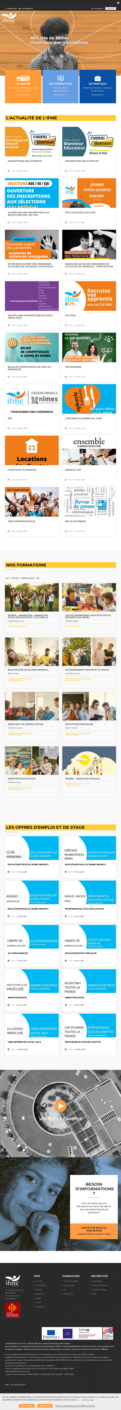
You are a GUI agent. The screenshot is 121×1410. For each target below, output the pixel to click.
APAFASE (110, 8)
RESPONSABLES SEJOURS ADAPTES (83, 1042)
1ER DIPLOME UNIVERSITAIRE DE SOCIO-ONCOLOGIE (30, 316)
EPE (10, 418)
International (68, 1294)
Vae (64, 1289)
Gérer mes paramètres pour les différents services (75, 1406)
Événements (39, 1294)
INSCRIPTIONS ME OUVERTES (81, 161)
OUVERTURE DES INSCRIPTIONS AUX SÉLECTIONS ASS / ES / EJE (28, 213)
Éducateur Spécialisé (79, 724)
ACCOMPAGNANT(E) (18, 953)
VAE (37, 578)
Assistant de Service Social (26, 724)
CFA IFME (70, 315)
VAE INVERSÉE (73, 367)
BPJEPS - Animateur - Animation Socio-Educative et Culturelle (28, 616)
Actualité (38, 1298)
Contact (38, 1302)
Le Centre (38, 1281)
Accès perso (97, 8)
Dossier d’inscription (100, 1285)
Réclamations (40, 1307)
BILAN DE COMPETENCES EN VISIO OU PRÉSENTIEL (29, 368)
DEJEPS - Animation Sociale (82, 778)
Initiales (15, 578)
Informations (97, 1281)
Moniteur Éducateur (21, 778)
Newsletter (73, 470)
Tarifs (94, 1294)
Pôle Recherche (41, 1285)
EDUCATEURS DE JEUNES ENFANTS (28, 670)
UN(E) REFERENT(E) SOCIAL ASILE (24, 1042)
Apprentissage (27, 578)
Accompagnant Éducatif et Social (87, 670)
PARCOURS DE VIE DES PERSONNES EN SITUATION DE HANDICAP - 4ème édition (89, 265)
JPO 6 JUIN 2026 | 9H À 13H (80, 212)
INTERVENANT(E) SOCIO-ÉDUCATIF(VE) (84, 909)
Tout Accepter (27, 1406)
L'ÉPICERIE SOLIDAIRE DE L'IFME (83, 418)
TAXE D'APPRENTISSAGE (21, 521)
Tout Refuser (44, 1406)
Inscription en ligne (99, 1289)
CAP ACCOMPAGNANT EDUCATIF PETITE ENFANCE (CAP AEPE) (88, 616)
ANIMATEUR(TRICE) (17, 998)
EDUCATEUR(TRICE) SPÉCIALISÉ (81, 953)
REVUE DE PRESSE (75, 521)
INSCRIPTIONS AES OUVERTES (25, 161)
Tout (7, 578)
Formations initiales (70, 1281)
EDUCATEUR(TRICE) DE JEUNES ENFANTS (28, 864)
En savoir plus (88, 1400)
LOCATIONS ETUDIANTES (22, 470)
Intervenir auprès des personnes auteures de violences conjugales (30, 265)
